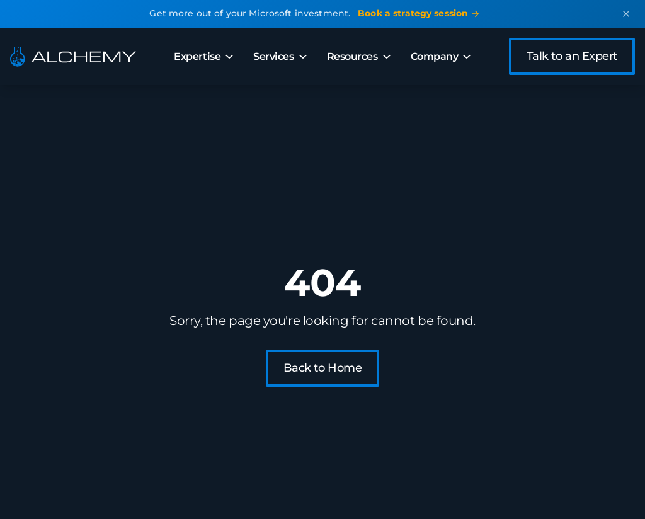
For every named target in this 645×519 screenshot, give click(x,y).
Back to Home (322, 368)
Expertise (203, 56)
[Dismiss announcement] (626, 14)
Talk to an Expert (572, 56)
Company (441, 56)
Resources (359, 56)
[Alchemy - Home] (73, 57)
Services (279, 56)
